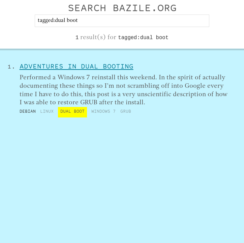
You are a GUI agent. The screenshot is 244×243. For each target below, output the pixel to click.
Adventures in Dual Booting (76, 67)
